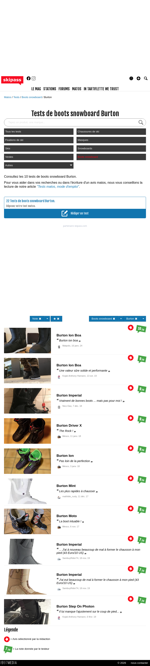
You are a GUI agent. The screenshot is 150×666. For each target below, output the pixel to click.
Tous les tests (13, 131)
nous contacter (139, 662)
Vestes (9, 156)
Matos (8, 97)
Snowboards (85, 148)
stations (49, 89)
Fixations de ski (14, 139)
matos (76, 89)
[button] (138, 78)
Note (36, 318)
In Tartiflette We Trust (101, 89)
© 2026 (122, 662)
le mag (36, 89)
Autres (38, 165)
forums (64, 89)
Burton (48, 97)
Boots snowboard (32, 97)
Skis (7, 148)
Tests (16, 97)
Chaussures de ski (88, 131)
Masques (83, 139)
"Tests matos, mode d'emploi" (58, 186)
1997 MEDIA (10, 663)
